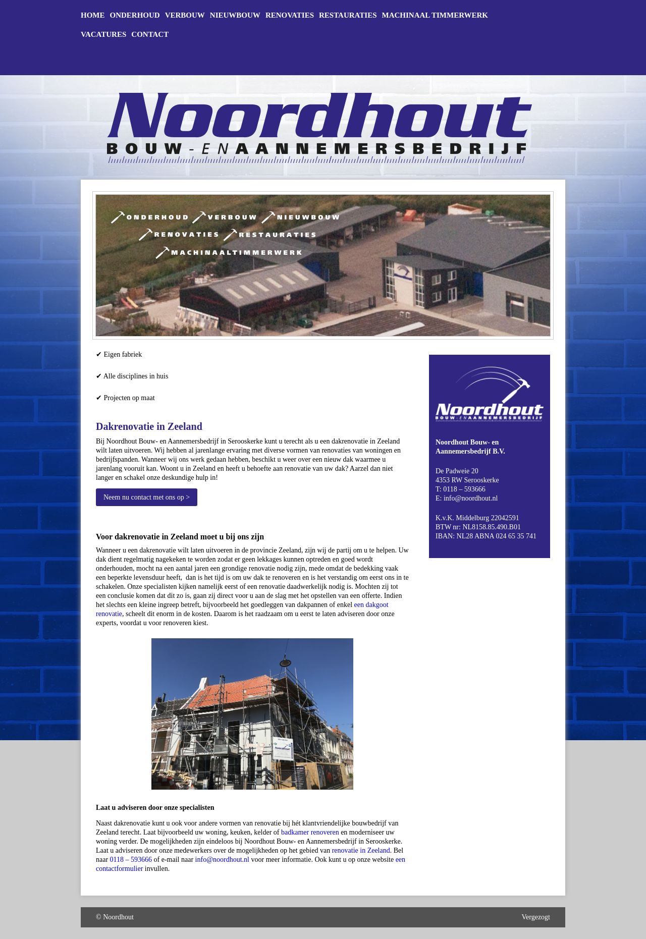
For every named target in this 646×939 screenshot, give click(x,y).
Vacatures (103, 34)
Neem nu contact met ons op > (146, 497)
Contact (150, 34)
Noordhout (118, 917)
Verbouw (185, 15)
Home (93, 15)
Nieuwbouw (235, 15)
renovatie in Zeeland (361, 850)
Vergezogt (536, 917)
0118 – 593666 (131, 859)
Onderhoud (135, 15)
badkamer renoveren (310, 832)
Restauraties (347, 15)
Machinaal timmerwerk (435, 15)
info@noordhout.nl (222, 859)
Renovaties (289, 15)
